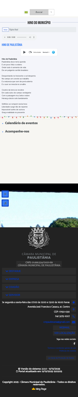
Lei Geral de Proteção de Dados (61, 358)
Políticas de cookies (67, 351)
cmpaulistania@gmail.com (56, 322)
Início (5, 29)
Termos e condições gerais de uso (62, 348)
